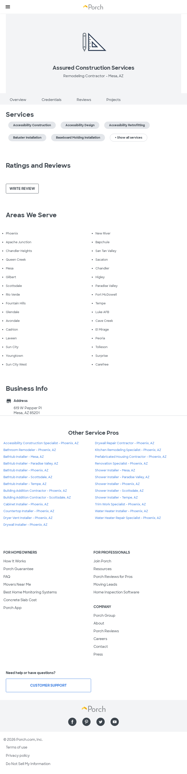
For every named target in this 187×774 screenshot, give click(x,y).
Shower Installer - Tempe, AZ (116, 497)
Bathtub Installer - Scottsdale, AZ (27, 477)
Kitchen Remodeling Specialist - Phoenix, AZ (128, 450)
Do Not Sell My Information (28, 764)
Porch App (12, 608)
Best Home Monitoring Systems (30, 592)
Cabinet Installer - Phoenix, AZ (25, 504)
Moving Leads (105, 584)
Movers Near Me (17, 584)
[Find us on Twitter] (100, 722)
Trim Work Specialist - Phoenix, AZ (120, 504)
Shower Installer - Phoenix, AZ (117, 484)
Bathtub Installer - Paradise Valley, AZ (30, 464)
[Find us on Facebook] (72, 722)
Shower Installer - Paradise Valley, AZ (122, 477)
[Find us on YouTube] (115, 722)
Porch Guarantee (18, 569)
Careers (100, 639)
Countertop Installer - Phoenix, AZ (28, 511)
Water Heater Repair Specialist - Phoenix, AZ (128, 518)
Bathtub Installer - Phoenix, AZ (25, 470)
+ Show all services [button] (128, 138)
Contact (101, 646)
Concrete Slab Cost (20, 600)
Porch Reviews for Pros (113, 576)
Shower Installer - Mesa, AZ (115, 470)
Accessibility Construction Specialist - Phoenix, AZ (41, 443)
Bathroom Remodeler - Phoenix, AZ (29, 450)
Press (98, 654)
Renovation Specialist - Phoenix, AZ (121, 464)
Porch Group (104, 615)
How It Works (14, 561)
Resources (103, 569)
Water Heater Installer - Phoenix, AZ (121, 511)
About (99, 623)
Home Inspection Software (116, 592)
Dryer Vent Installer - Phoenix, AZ (28, 518)
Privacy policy (18, 755)
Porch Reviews (106, 631)
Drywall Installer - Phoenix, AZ (25, 525)
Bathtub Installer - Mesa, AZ (23, 457)
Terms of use (16, 747)
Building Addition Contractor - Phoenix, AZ (35, 491)
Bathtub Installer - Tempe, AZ (25, 484)
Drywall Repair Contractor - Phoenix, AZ (124, 443)
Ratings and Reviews (38, 165)
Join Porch (102, 561)
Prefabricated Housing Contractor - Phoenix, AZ (131, 457)
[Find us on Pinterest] (86, 722)
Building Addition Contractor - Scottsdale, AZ (37, 497)
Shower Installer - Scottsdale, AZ (119, 491)
